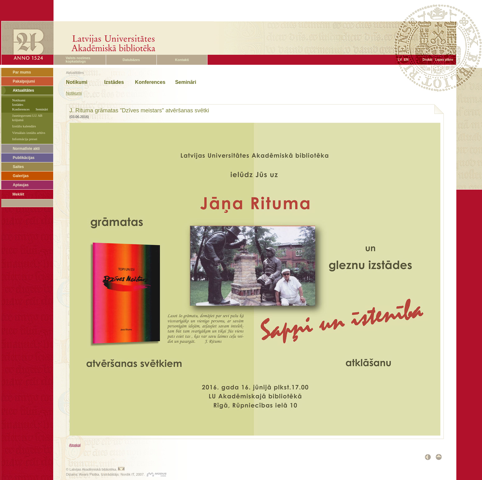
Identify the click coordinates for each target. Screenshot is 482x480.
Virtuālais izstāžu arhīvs (28, 133)
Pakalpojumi (24, 81)
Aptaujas (21, 185)
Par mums (22, 72)
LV (400, 59)
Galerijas (21, 176)
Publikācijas (23, 158)
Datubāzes (131, 60)
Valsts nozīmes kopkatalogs (78, 59)
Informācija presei (24, 139)
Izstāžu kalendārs (24, 126)
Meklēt (18, 194)
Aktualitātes (23, 90)
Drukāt (428, 59)
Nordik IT (127, 474)
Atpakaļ (75, 445)
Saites (18, 167)
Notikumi (74, 93)
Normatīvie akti (26, 148)
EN (406, 59)
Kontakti (182, 60)
